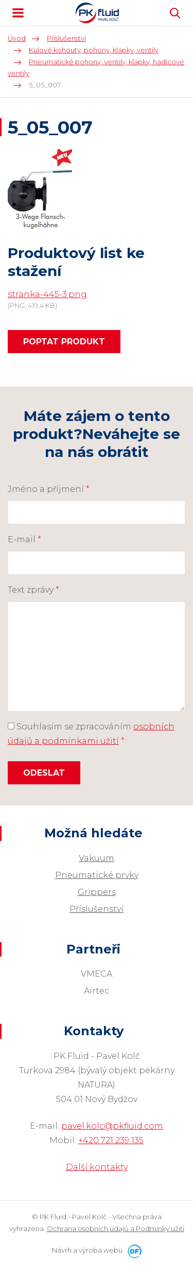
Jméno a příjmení (49, 489)
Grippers (97, 892)
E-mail (24, 539)
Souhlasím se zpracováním (91, 734)
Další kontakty (97, 1167)
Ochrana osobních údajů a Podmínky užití (115, 1228)
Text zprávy (33, 590)
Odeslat (44, 773)
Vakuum (96, 858)
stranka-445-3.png (47, 294)
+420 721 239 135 (111, 1140)
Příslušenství (96, 909)
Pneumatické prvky (96, 875)
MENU (18, 13)
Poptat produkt (64, 341)
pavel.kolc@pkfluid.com (112, 1126)
